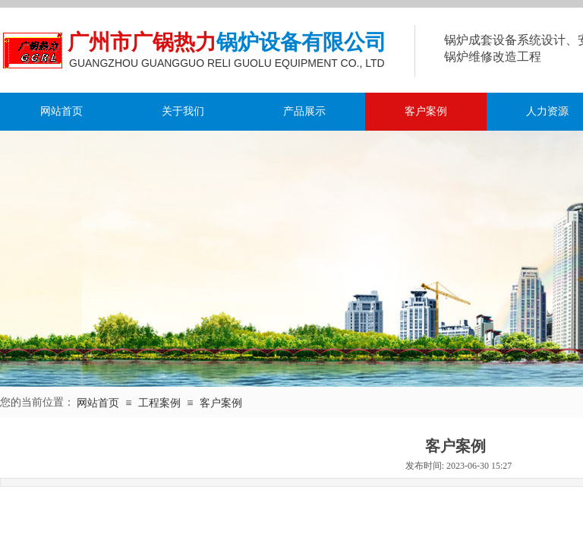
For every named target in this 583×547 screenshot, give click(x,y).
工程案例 (159, 403)
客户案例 (426, 111)
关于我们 (183, 111)
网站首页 (61, 111)
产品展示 (304, 111)
